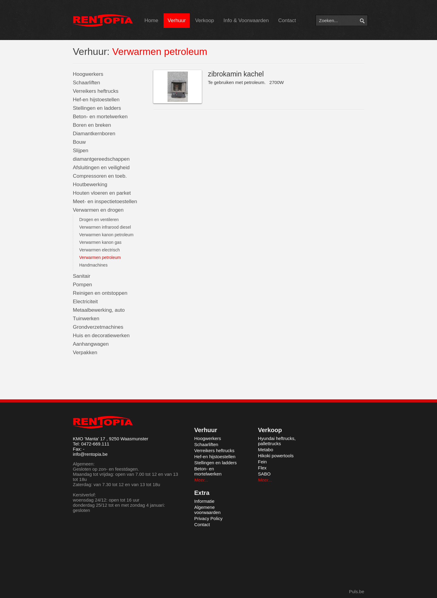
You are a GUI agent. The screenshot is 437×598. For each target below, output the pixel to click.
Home (151, 20)
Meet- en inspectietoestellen (105, 201)
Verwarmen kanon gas (100, 242)
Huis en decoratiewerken (101, 335)
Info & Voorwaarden (246, 20)
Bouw (79, 142)
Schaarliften (86, 83)
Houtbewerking (90, 184)
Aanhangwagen (91, 344)
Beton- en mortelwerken (100, 116)
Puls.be (356, 591)
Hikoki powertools (276, 455)
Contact (287, 20)
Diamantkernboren (94, 133)
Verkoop (204, 20)
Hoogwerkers (88, 74)
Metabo (265, 449)
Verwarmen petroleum (100, 257)
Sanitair (81, 276)
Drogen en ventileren (99, 219)
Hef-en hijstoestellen (96, 99)
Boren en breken (92, 125)
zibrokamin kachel (236, 74)
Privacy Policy (208, 518)
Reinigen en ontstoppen (100, 293)
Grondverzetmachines (98, 327)
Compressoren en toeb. (100, 176)
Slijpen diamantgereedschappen (101, 155)
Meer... (201, 479)
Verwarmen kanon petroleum (106, 234)
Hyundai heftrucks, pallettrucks (277, 441)
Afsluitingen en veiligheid (101, 167)
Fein (262, 461)
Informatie (204, 501)
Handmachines (93, 265)
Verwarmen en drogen (98, 210)
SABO (264, 473)
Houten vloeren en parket (102, 193)
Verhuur (177, 20)
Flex (262, 467)
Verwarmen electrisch (99, 249)
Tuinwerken (86, 318)
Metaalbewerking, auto (99, 310)
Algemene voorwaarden (207, 510)
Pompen (82, 284)
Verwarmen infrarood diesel (105, 227)
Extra (201, 492)
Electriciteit (85, 301)
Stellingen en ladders (97, 108)
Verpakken (85, 352)
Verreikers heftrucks (95, 91)
